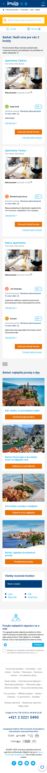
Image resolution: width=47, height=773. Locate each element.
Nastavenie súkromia (31, 703)
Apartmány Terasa (16, 150)
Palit (29, 594)
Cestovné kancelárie (15, 669)
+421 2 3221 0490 (23, 717)
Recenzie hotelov (12, 10)
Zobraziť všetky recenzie (32, 138)
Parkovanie (27, 672)
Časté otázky (11, 681)
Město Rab (12, 597)
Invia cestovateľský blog (32, 688)
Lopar (10, 594)
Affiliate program (25, 693)
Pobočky (11, 697)
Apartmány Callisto (16, 60)
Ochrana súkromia (12, 703)
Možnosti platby (12, 688)
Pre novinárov (10, 693)
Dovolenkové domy (28, 675)
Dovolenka (31, 669)
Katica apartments (15, 242)
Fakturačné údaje (33, 684)
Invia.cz (40, 752)
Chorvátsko (25, 10)
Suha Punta (32, 597)
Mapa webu (23, 706)
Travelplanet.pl (19, 755)
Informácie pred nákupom (29, 681)
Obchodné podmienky (14, 684)
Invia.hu (8, 755)
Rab (32, 10)
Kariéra (38, 693)
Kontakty (36, 697)
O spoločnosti (23, 697)
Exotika (16, 672)
